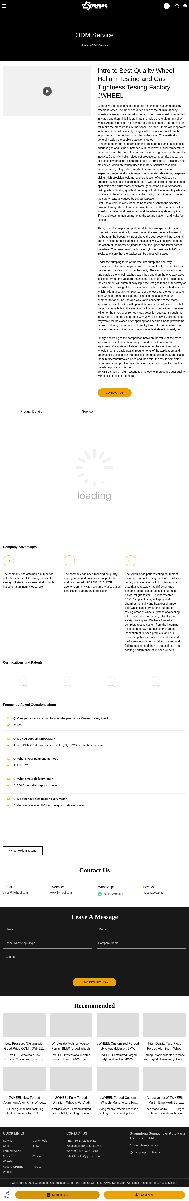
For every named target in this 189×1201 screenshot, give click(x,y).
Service (7, 1140)
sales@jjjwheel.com (15, 892)
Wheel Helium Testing (22, 850)
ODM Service (99, 45)
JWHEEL (16, 1166)
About (7, 1166)
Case (6, 1145)
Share (7, 1195)
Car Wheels (40, 1140)
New (6, 1156)
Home (84, 45)
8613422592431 (110, 894)
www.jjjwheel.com (61, 892)
